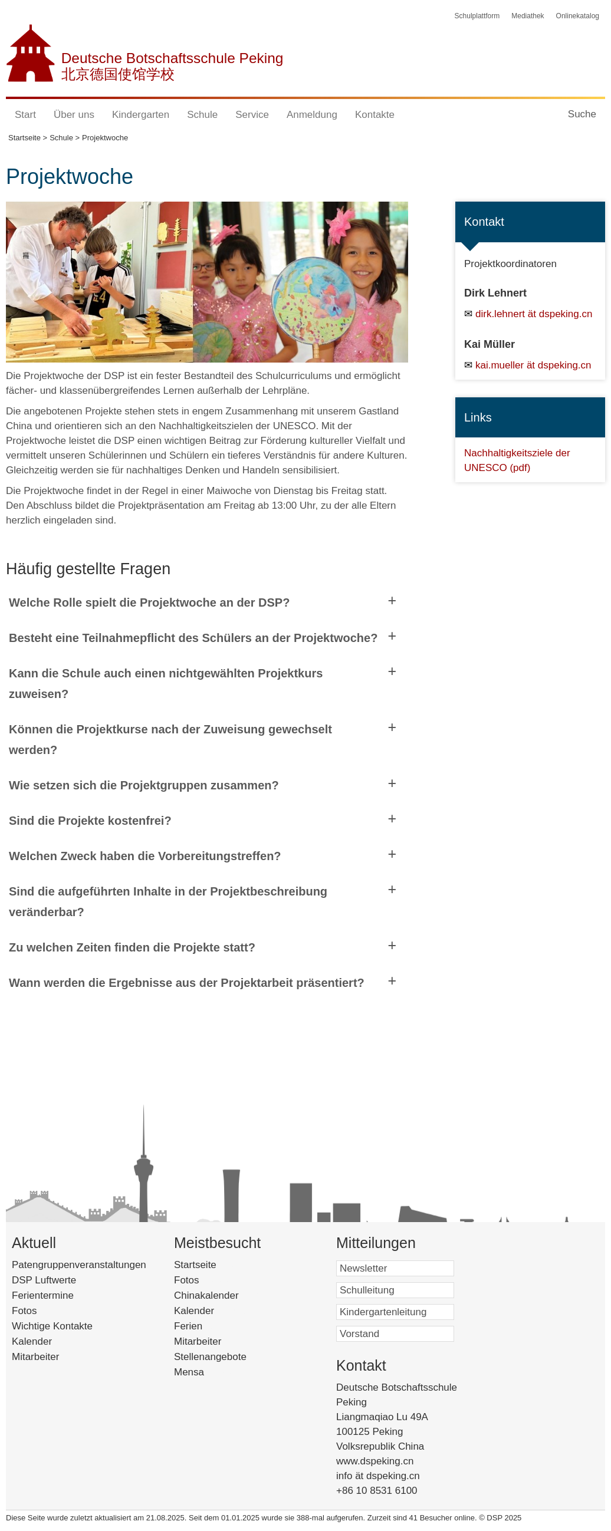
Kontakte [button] (375, 114)
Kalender (32, 1341)
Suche (582, 114)
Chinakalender (224, 1295)
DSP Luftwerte (44, 1280)
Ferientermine (43, 1295)
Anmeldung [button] (312, 114)
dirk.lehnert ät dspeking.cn (533, 314)
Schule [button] (202, 114)
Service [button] (252, 114)
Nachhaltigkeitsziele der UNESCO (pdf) (517, 460)
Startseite (213, 1265)
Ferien (203, 1326)
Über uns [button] (74, 114)
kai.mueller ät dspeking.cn (533, 365)
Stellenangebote (225, 1357)
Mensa (204, 1372)
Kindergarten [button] (140, 114)
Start (25, 114)
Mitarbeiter (35, 1356)
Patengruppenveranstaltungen (79, 1264)
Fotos (24, 1310)
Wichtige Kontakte (52, 1326)
